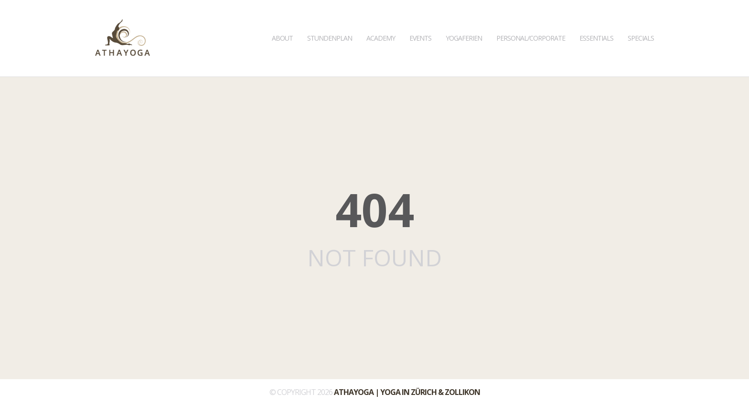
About (282, 21)
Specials (641, 21)
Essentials (596, 21)
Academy (380, 21)
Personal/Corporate (530, 21)
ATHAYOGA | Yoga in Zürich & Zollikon (407, 392)
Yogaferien (464, 21)
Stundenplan (329, 21)
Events (420, 21)
